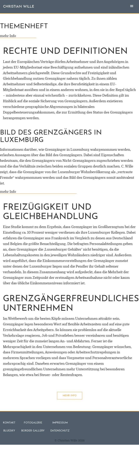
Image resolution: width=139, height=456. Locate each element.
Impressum (60, 423)
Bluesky (9, 431)
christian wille (18, 7)
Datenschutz (60, 431)
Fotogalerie (33, 423)
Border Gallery (33, 431)
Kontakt (9, 423)
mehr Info (18, 36)
